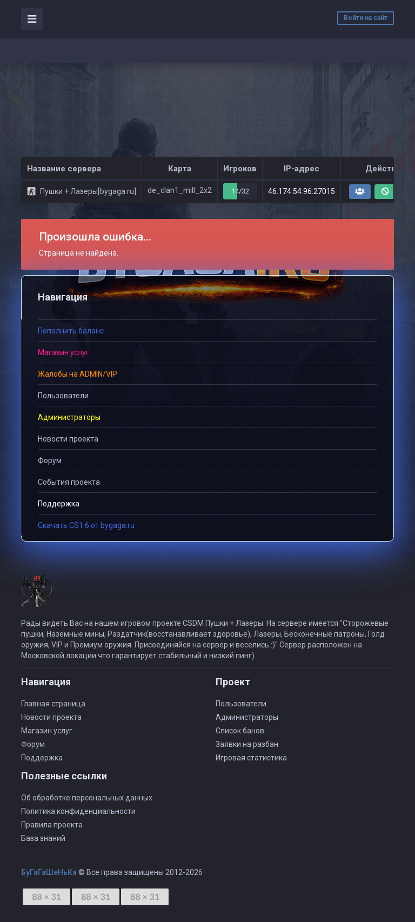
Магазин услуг (46, 730)
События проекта (69, 482)
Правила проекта (52, 824)
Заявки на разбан (247, 744)
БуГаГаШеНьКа (49, 872)
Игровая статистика (251, 757)
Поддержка (42, 757)
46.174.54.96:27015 (301, 191)
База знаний (43, 838)
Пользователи (63, 395)
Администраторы (247, 717)
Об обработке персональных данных (86, 797)
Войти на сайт (365, 18)
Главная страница (53, 703)
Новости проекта (68, 439)
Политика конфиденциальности (78, 811)
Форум (50, 460)
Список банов (240, 730)
